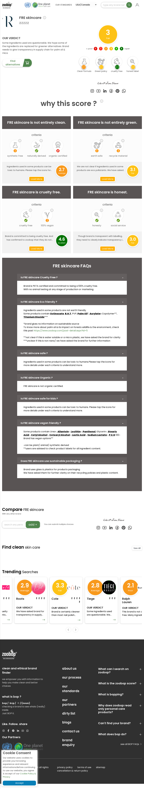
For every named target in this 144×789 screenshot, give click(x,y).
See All (137, 551)
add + (33, 528)
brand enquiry (68, 747)
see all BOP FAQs (131, 749)
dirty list (68, 719)
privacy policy (65, 772)
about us (69, 674)
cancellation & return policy (72, 776)
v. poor (89, 51)
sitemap (100, 772)
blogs (66, 727)
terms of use (84, 772)
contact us (70, 736)
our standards (70, 693)
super (127, 51)
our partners (69, 707)
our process (71, 683)
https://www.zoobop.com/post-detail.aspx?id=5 (61, 333)
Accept (19, 783)
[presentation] (68, 635)
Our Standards (63, 7)
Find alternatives (18, 66)
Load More (36, 182)
